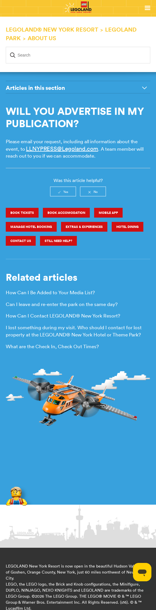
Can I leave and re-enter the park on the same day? (62, 304)
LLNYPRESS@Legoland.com (62, 148)
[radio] (63, 191)
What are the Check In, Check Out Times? (52, 346)
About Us (42, 38)
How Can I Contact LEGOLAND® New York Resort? (63, 316)
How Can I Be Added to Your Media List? (50, 292)
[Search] (78, 55)
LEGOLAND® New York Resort (52, 29)
